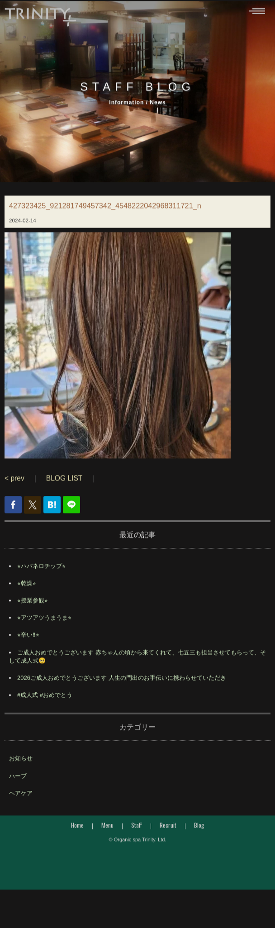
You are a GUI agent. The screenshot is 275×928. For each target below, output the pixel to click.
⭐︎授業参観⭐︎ (32, 608)
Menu (107, 833)
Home (77, 833)
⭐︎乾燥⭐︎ (26, 591)
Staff (136, 833)
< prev (14, 486)
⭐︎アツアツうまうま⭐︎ (44, 626)
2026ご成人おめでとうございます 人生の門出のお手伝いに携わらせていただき (121, 686)
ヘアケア (21, 801)
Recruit (168, 833)
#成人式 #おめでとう (44, 703)
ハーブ (18, 784)
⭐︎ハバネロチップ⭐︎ (41, 574)
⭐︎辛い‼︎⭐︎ (28, 643)
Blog (199, 833)
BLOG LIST (64, 486)
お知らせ (21, 767)
